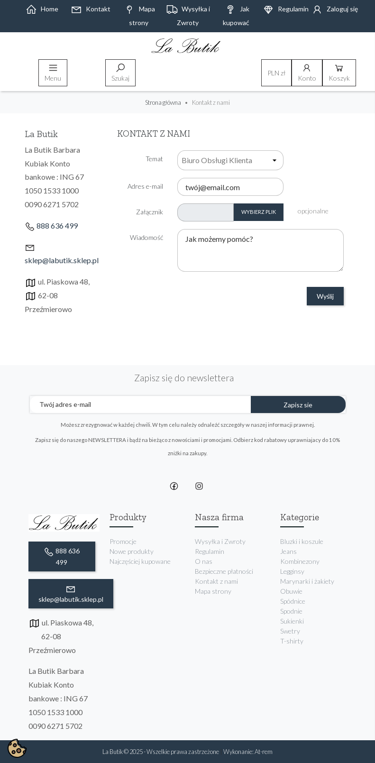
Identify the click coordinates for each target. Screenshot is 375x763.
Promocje (123, 541)
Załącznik (149, 212)
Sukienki (292, 621)
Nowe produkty (132, 551)
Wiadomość (146, 237)
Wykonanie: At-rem (248, 751)
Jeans (288, 551)
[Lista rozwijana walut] (276, 72)
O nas (203, 561)
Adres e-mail (145, 186)
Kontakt (90, 9)
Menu (53, 72)
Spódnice (292, 601)
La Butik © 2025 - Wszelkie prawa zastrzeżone (161, 751)
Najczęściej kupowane (140, 561)
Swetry (290, 631)
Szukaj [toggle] (120, 72)
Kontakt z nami (216, 581)
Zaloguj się (334, 9)
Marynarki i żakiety (307, 581)
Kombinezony (300, 561)
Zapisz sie (298, 405)
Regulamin (286, 9)
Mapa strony (213, 591)
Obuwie (291, 591)
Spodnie (291, 611)
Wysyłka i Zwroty (220, 541)
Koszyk (339, 72)
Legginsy (292, 571)
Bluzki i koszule (301, 541)
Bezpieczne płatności (224, 571)
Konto (307, 72)
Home (42, 9)
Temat (154, 159)
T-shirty (291, 641)
